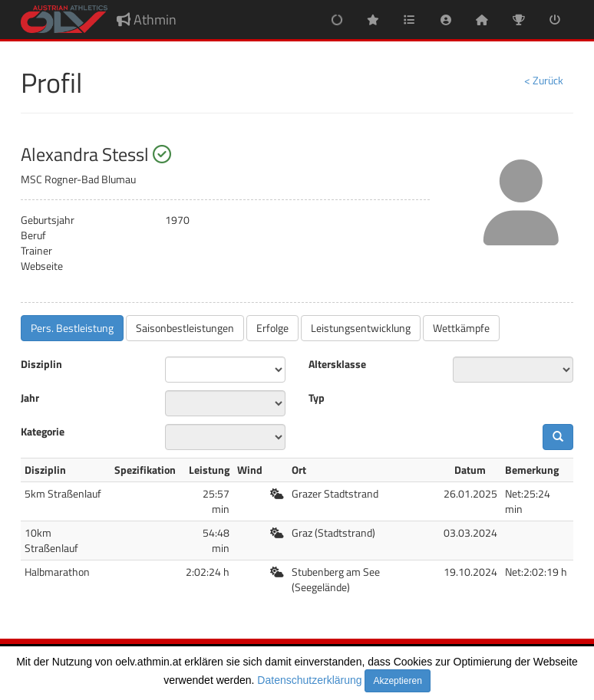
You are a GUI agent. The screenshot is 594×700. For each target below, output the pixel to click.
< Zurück (543, 80)
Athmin (147, 19)
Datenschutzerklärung (309, 680)
